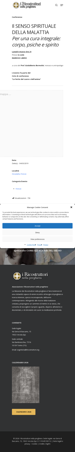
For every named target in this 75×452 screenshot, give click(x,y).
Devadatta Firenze (19, 174)
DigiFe (47, 444)
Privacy (39, 245)
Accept (37, 226)
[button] (71, 207)
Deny (37, 232)
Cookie (34, 444)
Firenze (18, 189)
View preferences (37, 239)
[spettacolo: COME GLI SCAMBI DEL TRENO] (37, 249)
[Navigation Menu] (61, 5)
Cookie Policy (31, 245)
